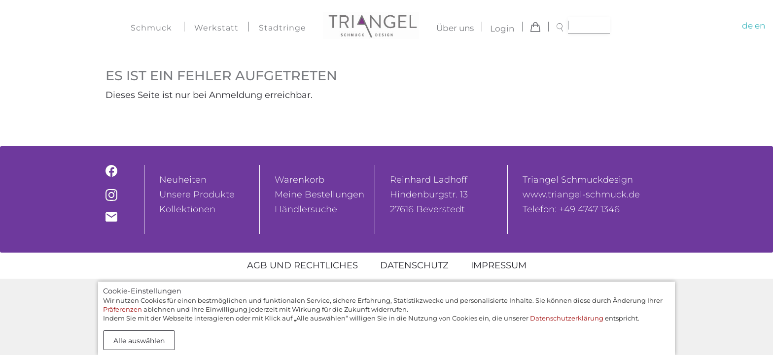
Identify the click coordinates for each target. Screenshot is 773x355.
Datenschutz (414, 265)
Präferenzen (122, 309)
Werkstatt (216, 27)
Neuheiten (183, 179)
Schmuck (151, 27)
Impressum (499, 265)
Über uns (455, 28)
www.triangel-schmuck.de (581, 194)
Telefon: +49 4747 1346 (571, 209)
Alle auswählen (139, 340)
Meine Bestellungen (319, 194)
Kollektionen (187, 209)
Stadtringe (282, 27)
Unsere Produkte (197, 194)
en (760, 26)
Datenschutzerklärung (566, 318)
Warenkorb (299, 179)
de (747, 26)
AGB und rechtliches (302, 265)
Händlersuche (306, 209)
